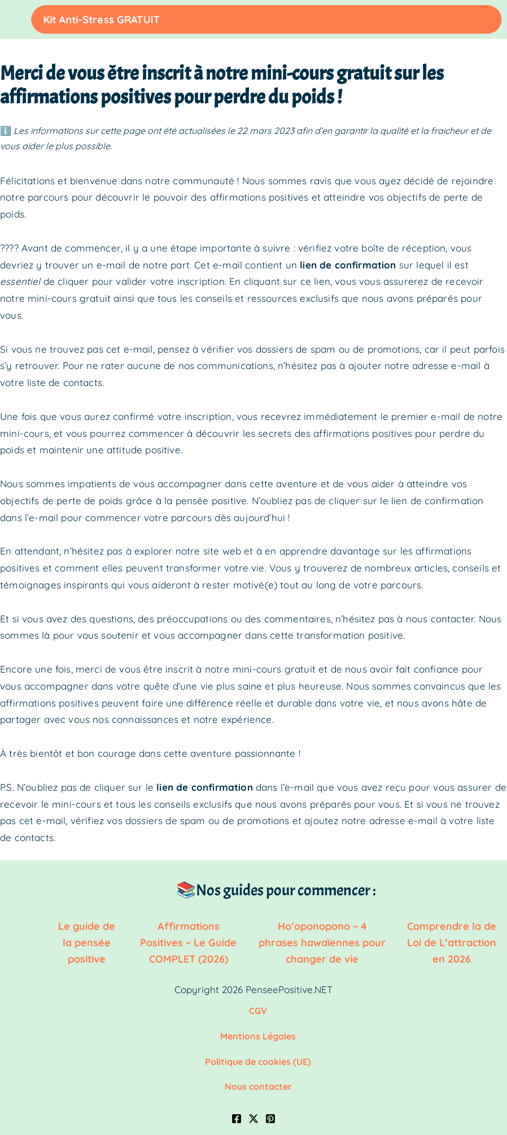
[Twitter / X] (253, 1111)
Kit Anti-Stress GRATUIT (430, 19)
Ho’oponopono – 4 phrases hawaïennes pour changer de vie (322, 940)
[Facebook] (236, 1111)
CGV (258, 1006)
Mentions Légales (258, 1031)
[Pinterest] (270, 1111)
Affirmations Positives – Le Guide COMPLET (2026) (188, 940)
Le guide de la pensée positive (86, 940)
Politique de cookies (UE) (258, 1055)
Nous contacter (258, 1079)
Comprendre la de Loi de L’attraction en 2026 (451, 940)
